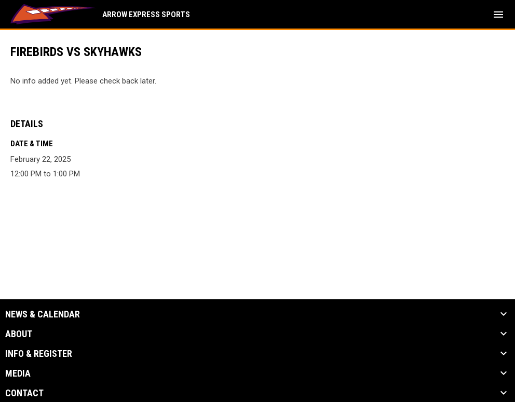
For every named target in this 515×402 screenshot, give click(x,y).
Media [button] (18, 373)
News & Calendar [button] (42, 314)
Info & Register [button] (38, 353)
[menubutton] (498, 14)
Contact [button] (24, 393)
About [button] (18, 334)
